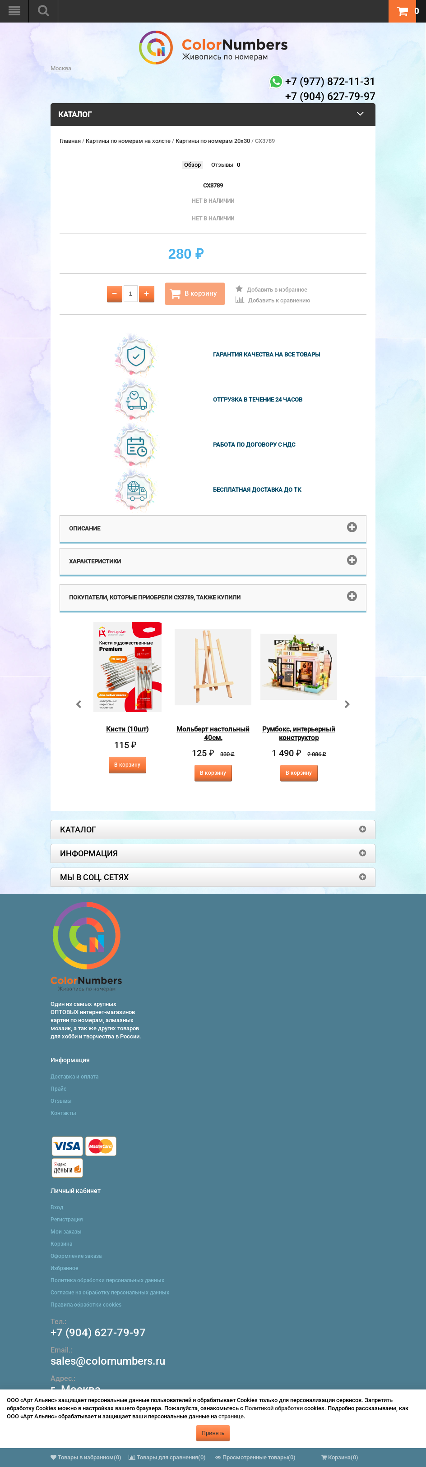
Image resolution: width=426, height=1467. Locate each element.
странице (231, 1416)
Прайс (58, 1089)
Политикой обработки (274, 1408)
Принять (213, 1433)
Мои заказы (66, 1232)
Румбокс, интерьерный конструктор (298, 733)
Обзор (192, 164)
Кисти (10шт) (127, 729)
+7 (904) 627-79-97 (98, 1332)
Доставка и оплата (74, 1077)
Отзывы (222, 164)
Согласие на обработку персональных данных (110, 1292)
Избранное (64, 1268)
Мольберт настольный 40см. (213, 733)
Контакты (63, 1113)
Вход (57, 1207)
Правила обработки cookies (86, 1305)
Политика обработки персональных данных (107, 1280)
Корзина (61, 1244)
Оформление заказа (76, 1256)
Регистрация (67, 1219)
